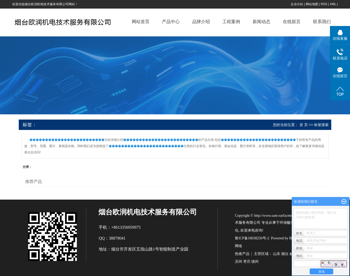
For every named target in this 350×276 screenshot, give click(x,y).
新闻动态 (261, 21)
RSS (324, 4)
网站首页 (140, 21)
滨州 (238, 262)
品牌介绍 (201, 21)
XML (333, 4)
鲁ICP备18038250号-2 (252, 238)
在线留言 (292, 21)
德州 (255, 262)
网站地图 (312, 4)
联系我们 (322, 21)
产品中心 (171, 21)
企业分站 (297, 4)
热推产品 (242, 254)
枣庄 (247, 262)
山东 (276, 254)
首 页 (303, 125)
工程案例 (231, 21)
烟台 (285, 254)
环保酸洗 (287, 223)
